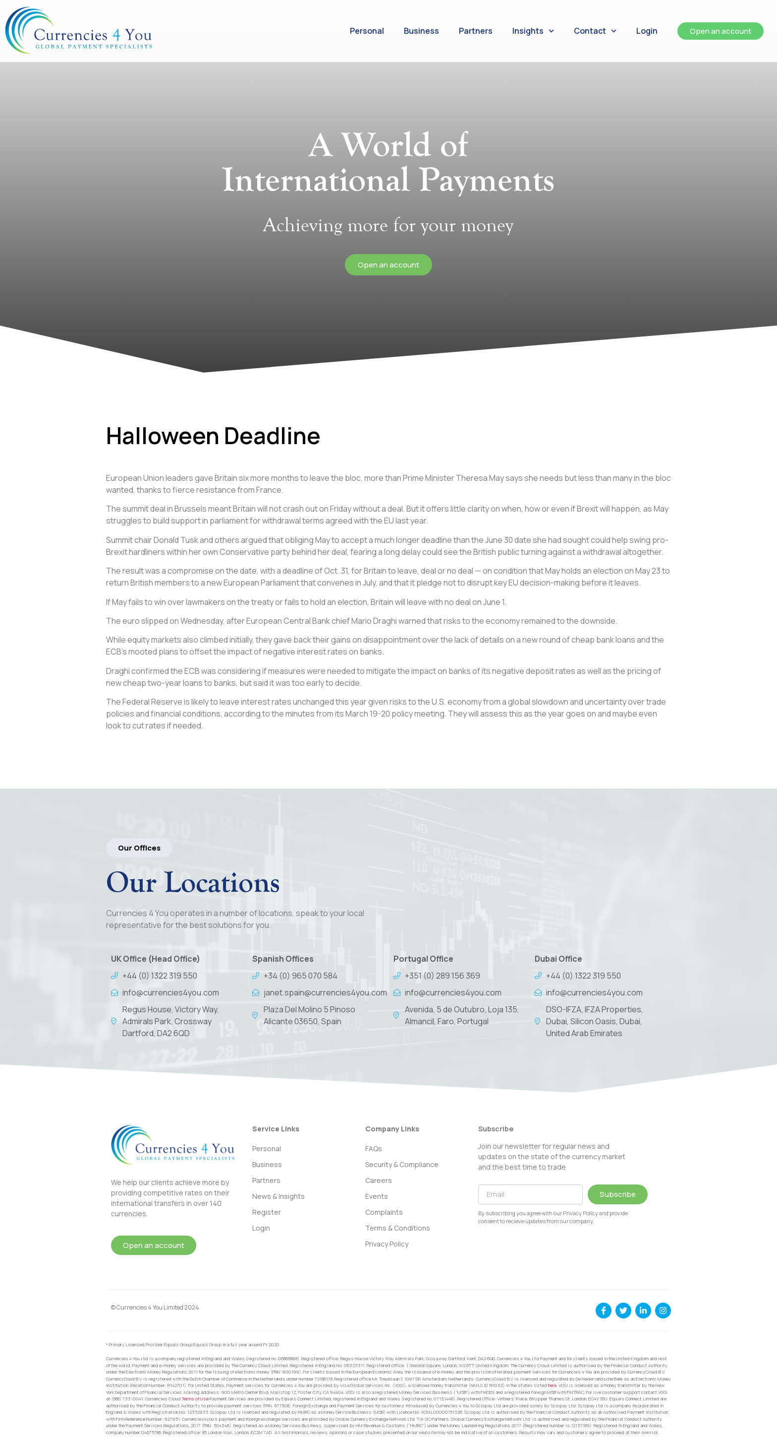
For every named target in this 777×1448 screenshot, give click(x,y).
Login (647, 30)
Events (376, 1196)
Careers (378, 1180)
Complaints (384, 1212)
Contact (595, 31)
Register (266, 1212)
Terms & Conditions (397, 1228)
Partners (476, 30)
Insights (533, 31)
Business (421, 30)
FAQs (373, 1148)
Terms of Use (195, 1398)
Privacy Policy (386, 1244)
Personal (367, 30)
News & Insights (278, 1196)
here (552, 1385)
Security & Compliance (402, 1164)
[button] (139, 847)
